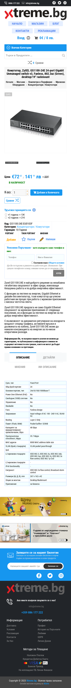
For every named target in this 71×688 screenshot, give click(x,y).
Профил (41, 625)
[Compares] (35, 63)
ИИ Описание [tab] (47, 367)
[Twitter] (50, 575)
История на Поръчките (49, 629)
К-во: (7, 192)
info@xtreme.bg (36, 606)
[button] (27, 191)
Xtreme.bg (32, 680)
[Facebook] (39, 575)
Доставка (11, 625)
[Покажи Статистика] (11, 239)
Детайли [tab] (49, 357)
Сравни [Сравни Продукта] (12, 200)
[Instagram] (61, 575)
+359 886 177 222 (32, 612)
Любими (42, 633)
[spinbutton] (18, 192)
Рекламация (13, 633)
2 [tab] (37, 172)
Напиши (50, 239)
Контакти (11, 637)
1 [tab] (33, 172)
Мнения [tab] (20, 367)
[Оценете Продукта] (28, 239)
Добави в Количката (46, 192)
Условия (11, 629)
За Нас (10, 641)
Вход (21, 38)
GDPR (40, 637)
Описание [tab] (23, 357)
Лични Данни (44, 641)
